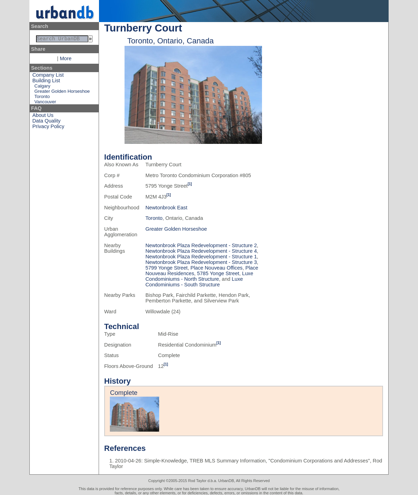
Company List (48, 76)
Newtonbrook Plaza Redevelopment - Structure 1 (201, 256)
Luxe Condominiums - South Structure (194, 281)
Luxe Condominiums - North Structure (199, 276)
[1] (189, 184)
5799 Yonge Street (167, 268)
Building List (46, 82)
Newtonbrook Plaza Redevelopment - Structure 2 (201, 245)
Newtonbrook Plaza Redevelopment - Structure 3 (201, 262)
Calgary (42, 87)
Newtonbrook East (166, 207)
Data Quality (47, 122)
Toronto (42, 97)
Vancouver (45, 103)
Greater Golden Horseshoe (62, 92)
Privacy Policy (48, 128)
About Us (43, 116)
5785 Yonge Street (218, 273)
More (65, 60)
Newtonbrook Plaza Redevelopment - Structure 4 (201, 251)
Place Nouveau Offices (217, 268)
